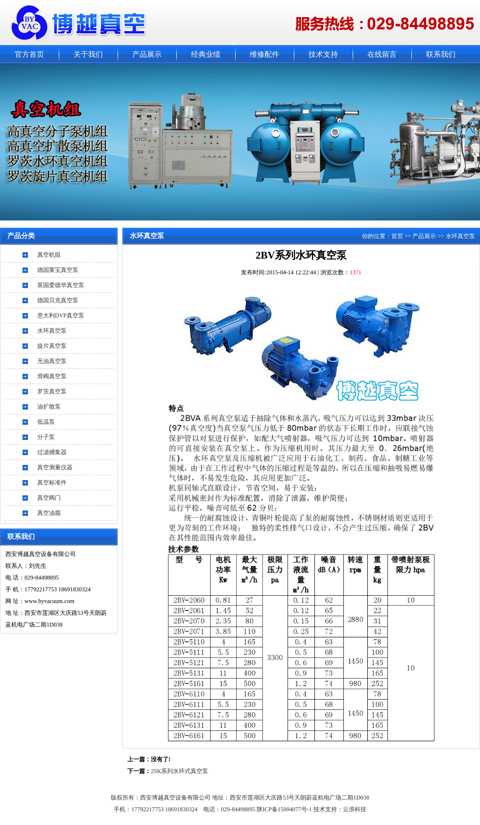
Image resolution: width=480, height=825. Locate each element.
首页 (397, 236)
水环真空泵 (52, 330)
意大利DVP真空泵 (60, 315)
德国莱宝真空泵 (57, 270)
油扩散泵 (49, 406)
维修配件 (264, 54)
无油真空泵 (52, 361)
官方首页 (29, 54)
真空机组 (49, 254)
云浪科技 (354, 809)
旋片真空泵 (52, 345)
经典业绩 (205, 54)
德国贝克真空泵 (57, 300)
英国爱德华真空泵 (60, 285)
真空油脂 (49, 513)
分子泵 (46, 437)
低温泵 (46, 421)
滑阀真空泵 (52, 376)
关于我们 (88, 54)
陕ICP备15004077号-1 (285, 809)
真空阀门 (49, 497)
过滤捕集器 (52, 452)
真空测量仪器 (54, 467)
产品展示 (147, 54)
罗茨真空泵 (52, 391)
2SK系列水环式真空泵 (179, 771)
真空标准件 (52, 482)
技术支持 (323, 54)
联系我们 (441, 54)
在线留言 (382, 54)
